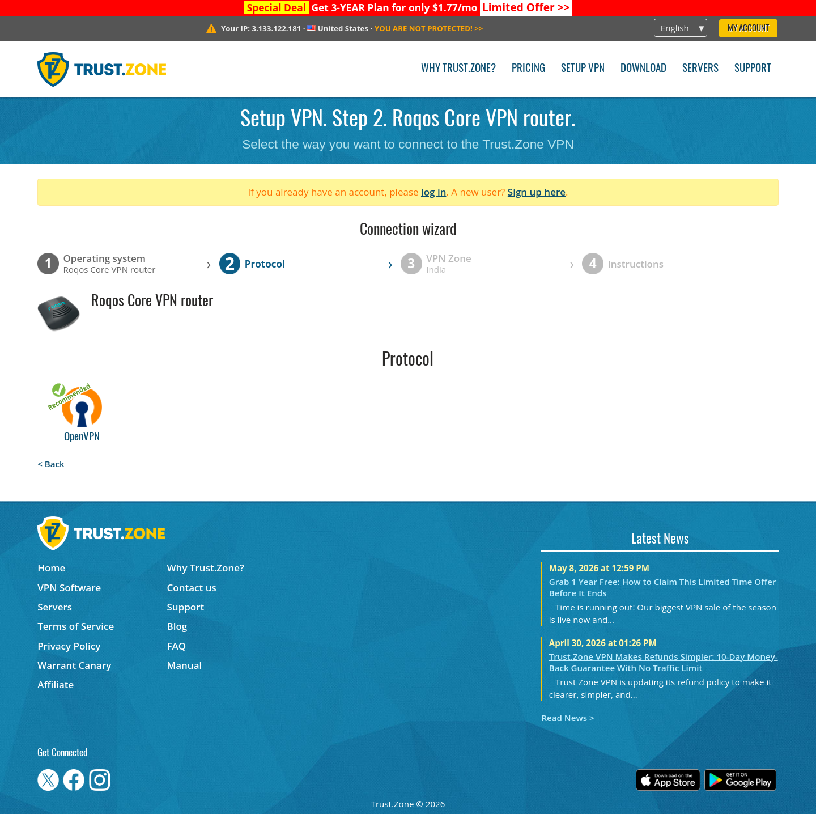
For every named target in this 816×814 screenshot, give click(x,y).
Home (51, 567)
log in (434, 191)
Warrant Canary (74, 665)
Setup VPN (583, 68)
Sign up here (537, 191)
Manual (184, 665)
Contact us (191, 587)
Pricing (528, 68)
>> (526, 7)
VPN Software (69, 587)
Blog (177, 626)
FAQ (176, 645)
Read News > (567, 717)
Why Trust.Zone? (458, 68)
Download (643, 68)
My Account (748, 28)
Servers (700, 68)
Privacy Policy (68, 645)
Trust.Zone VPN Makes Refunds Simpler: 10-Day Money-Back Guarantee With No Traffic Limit (663, 662)
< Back (50, 463)
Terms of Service (75, 626)
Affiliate (55, 684)
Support (752, 68)
